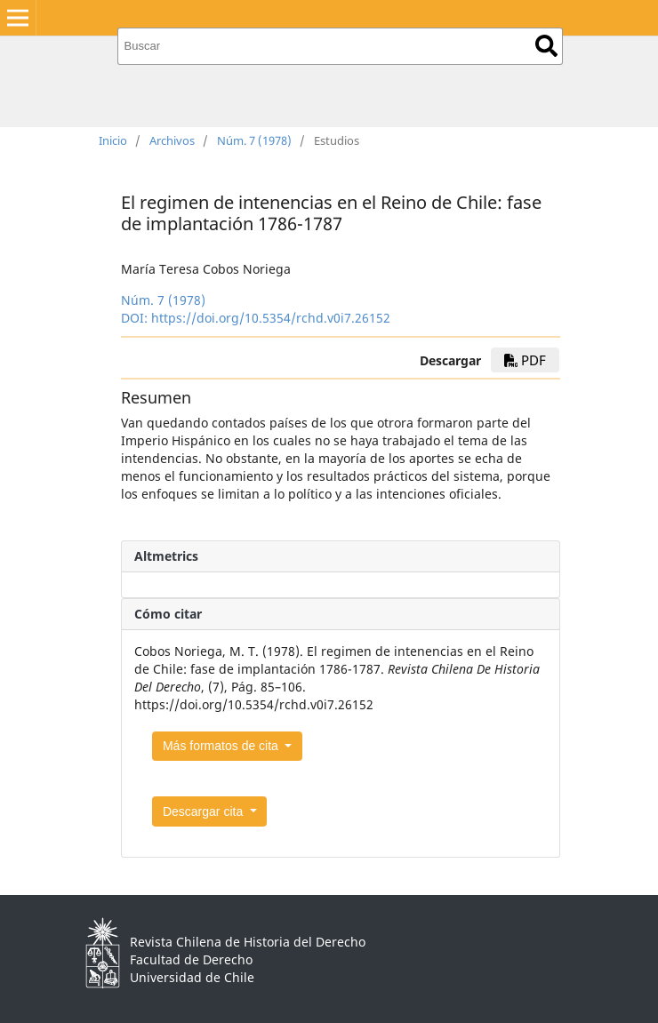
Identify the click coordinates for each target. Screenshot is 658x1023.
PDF (525, 360)
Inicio (113, 140)
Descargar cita (204, 811)
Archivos (172, 140)
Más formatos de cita (222, 746)
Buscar (546, 46)
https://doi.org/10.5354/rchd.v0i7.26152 (270, 317)
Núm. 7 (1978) (254, 140)
